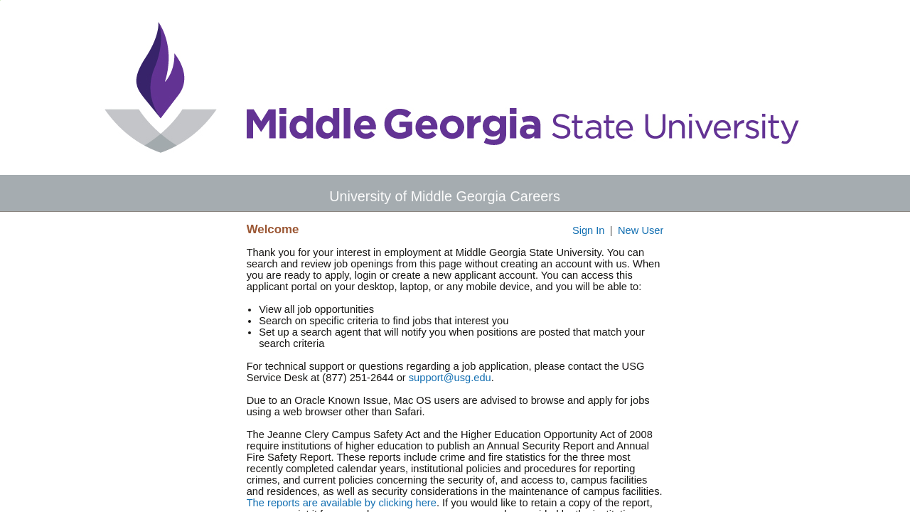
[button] (900, 196)
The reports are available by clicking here (342, 502)
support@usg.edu (450, 377)
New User (640, 230)
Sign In (588, 230)
